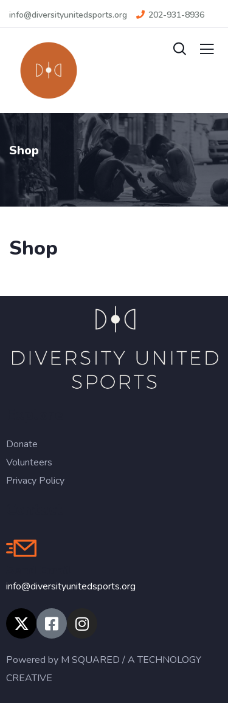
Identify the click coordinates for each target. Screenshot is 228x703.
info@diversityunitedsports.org (71, 586)
